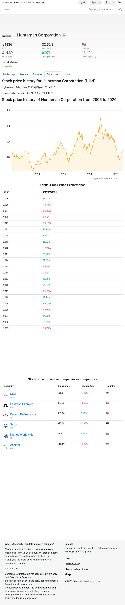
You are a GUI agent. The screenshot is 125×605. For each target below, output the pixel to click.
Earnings (37, 74)
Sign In (82, 2)
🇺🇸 (95, 2)
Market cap (9, 74)
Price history (53, 74)
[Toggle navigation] (6, 9)
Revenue (24, 74)
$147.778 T (40, 2)
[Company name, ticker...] (105, 9)
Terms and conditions (77, 569)
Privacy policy (73, 563)
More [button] (67, 74)
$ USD (109, 2)
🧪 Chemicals (10, 62)
